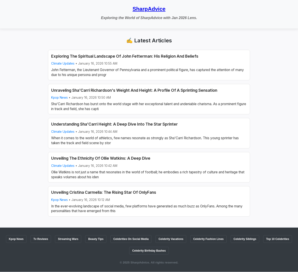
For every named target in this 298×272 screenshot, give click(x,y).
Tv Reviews (40, 239)
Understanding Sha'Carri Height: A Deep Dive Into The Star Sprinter (114, 124)
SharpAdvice (149, 9)
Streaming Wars (68, 239)
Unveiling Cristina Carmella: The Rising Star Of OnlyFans (103, 192)
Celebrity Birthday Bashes (149, 250)
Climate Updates (62, 63)
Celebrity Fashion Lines (208, 239)
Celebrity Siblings (245, 239)
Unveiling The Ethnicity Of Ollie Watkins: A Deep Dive (100, 158)
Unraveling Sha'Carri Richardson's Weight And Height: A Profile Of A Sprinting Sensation (134, 90)
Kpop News (59, 97)
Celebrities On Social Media (131, 239)
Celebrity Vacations (170, 239)
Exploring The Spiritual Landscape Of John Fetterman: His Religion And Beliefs (124, 56)
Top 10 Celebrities (277, 239)
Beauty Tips (95, 239)
